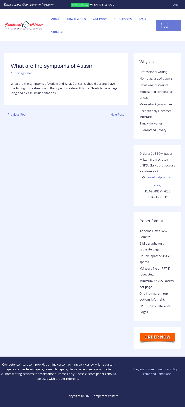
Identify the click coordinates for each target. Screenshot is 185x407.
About (55, 19)
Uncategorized (23, 73)
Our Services (118, 19)
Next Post (119, 115)
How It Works (74, 19)
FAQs (136, 19)
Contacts (57, 32)
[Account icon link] (176, 4)
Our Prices (97, 19)
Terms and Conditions (156, 374)
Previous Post (15, 115)
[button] (168, 25)
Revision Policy (167, 369)
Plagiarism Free (143, 369)
